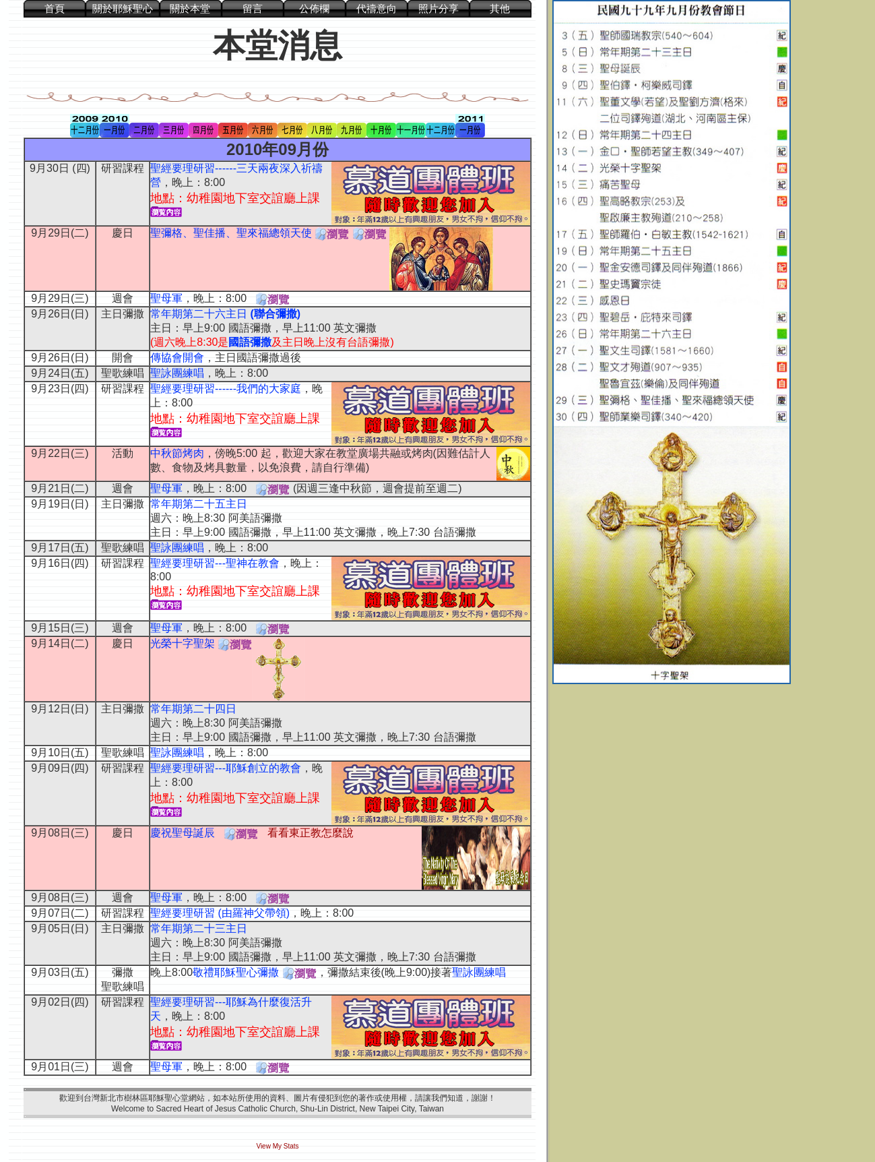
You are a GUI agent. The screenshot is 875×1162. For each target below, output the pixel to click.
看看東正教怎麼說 (310, 832)
